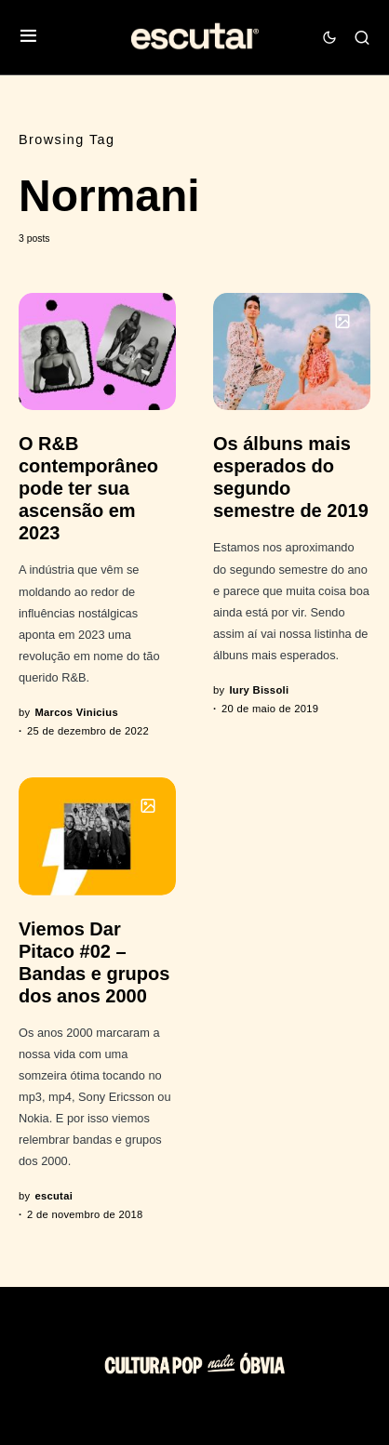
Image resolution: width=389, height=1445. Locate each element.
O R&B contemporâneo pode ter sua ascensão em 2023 (88, 488)
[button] (28, 37)
